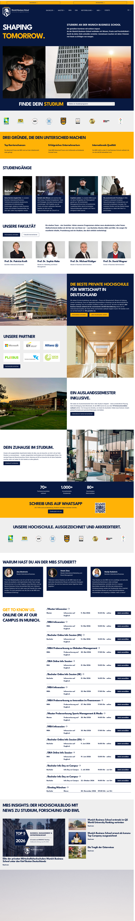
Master (61, 10)
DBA (76, 10)
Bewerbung (33, 3)
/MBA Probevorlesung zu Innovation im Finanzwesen (75, 700)
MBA (69, 10)
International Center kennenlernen (82, 414)
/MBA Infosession (57, 622)
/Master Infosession (58, 609)
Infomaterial (100, 3)
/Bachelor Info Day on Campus (63, 766)
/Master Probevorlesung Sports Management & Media (76, 713)
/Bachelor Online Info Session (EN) (65, 635)
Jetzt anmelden (123, 613)
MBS (99, 10)
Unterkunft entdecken (11, 463)
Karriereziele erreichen (12, 366)
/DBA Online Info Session (61, 661)
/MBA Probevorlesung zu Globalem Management (73, 648)
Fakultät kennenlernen (30, 234)
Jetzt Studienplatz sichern (99, 315)
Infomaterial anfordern (11, 234)
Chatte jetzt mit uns (56, 511)
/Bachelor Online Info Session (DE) (65, 674)
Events (107, 10)
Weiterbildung (87, 10)
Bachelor (50, 10)
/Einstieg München (57, 787)
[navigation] (129, 10)
